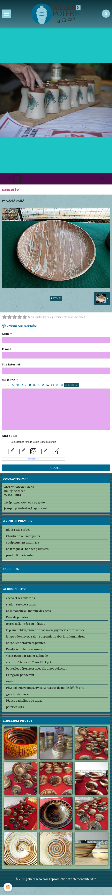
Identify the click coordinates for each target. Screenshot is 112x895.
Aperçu (71, 385)
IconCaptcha (33, 459)
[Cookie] (8, 887)
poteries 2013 (15, 707)
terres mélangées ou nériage (25, 623)
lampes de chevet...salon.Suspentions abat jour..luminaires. (45, 636)
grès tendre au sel (18, 694)
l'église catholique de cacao (24, 700)
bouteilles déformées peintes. (26, 643)
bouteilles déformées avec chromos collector (36, 668)
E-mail (6, 349)
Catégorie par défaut (20, 675)
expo (9, 681)
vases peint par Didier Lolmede (27, 656)
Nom (5, 334)
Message (8, 380)
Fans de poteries (17, 617)
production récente (19, 555)
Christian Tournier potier (23, 536)
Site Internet (11, 364)
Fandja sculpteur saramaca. (24, 649)
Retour (56, 298)
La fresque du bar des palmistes (27, 549)
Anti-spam (9, 435)
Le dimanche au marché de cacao (28, 611)
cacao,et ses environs (20, 598)
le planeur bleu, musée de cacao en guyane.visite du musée (45, 630)
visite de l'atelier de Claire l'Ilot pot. (29, 662)
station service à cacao (21, 604)
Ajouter (56, 468)
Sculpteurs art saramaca (22, 542)
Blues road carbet (18, 529)
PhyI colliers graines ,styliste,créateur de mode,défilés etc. (45, 688)
